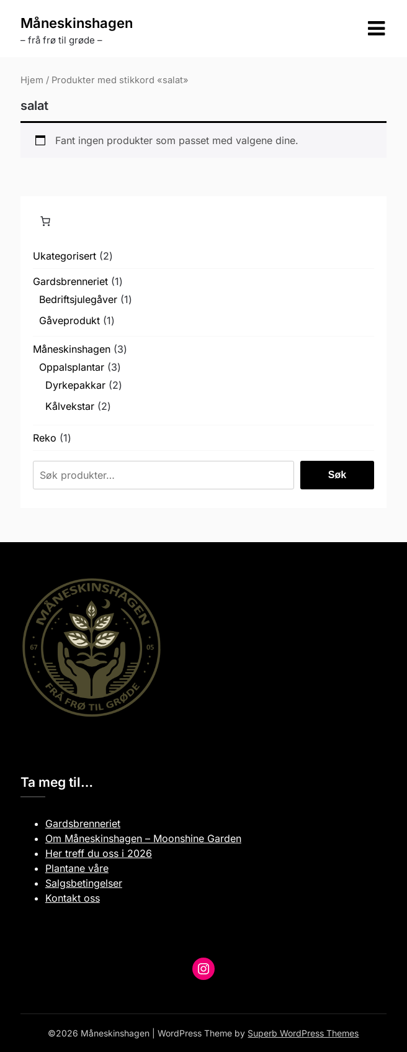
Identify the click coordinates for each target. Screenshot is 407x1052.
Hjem (31, 80)
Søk (337, 474)
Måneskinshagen (76, 23)
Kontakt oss (72, 898)
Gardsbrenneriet (82, 823)
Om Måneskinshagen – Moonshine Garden (143, 838)
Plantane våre (77, 868)
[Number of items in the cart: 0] (45, 221)
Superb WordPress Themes (303, 1033)
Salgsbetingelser (83, 883)
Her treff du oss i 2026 (98, 853)
